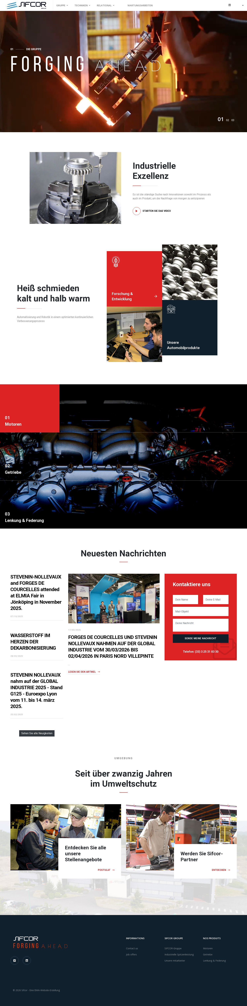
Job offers (131, 954)
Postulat (106, 870)
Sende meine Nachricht (200, 638)
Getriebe (207, 954)
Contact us (132, 948)
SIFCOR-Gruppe (173, 948)
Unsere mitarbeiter (175, 960)
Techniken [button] (81, 5)
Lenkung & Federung (214, 960)
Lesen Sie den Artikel (84, 672)
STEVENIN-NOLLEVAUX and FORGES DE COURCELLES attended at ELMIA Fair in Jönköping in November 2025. (35, 592)
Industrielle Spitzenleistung (179, 954)
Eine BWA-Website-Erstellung (45, 990)
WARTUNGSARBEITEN (140, 5)
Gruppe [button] (61, 5)
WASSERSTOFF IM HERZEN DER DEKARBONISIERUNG (33, 641)
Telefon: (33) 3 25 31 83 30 (200, 651)
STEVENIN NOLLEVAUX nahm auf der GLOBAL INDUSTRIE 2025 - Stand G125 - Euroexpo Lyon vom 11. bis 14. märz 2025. (36, 690)
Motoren (208, 948)
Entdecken (221, 870)
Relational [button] (104, 5)
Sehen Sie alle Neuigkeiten (36, 733)
